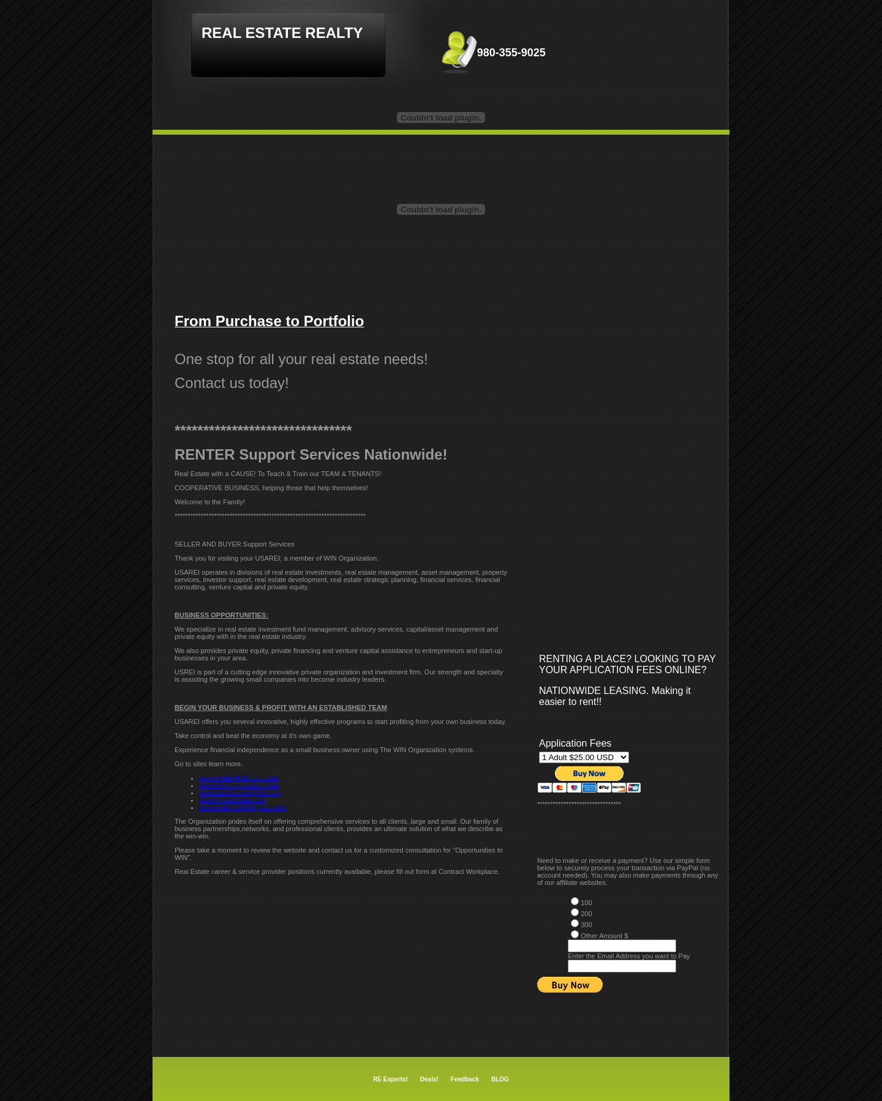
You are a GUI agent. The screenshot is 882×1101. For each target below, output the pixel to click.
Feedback (465, 1079)
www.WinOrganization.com (239, 785)
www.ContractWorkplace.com (243, 807)
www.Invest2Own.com (232, 800)
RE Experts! (390, 1079)
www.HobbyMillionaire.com (239, 778)
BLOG (500, 1079)
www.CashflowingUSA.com (240, 792)
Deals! (429, 1079)
